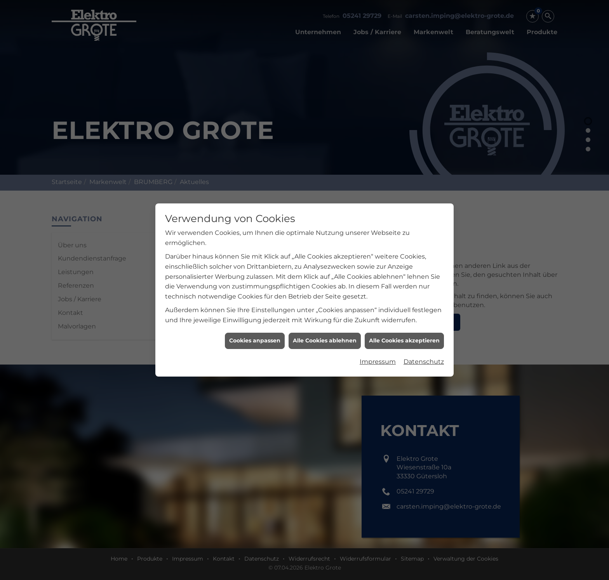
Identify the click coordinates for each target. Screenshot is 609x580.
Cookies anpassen (254, 336)
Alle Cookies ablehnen (325, 336)
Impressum (378, 357)
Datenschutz (424, 357)
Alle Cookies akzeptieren (404, 336)
